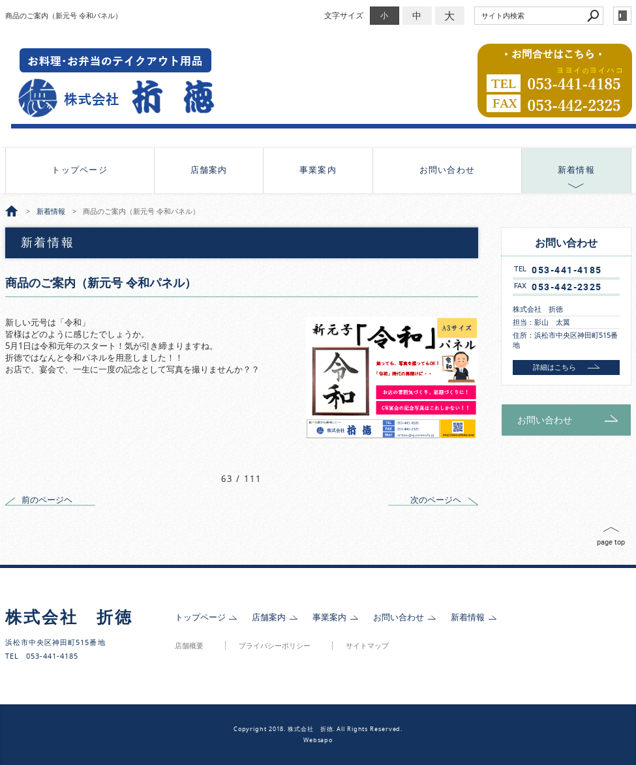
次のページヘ (435, 499)
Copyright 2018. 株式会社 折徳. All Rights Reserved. (318, 729)
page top (611, 542)
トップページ (80, 169)
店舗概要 (189, 646)
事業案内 (318, 169)
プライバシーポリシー (274, 646)
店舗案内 (209, 169)
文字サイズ (343, 15)
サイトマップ (367, 646)
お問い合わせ (447, 169)
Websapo (318, 740)
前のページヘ (47, 499)
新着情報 (576, 169)
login (622, 16)
